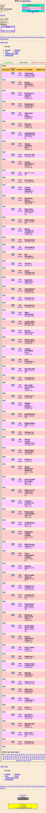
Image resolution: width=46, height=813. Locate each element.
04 (12, 754)
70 (11, 759)
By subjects (28, 37)
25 (9, 756)
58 (30, 757)
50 (15, 757)
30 (19, 756)
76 (22, 759)
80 (30, 759)
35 (28, 756)
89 (19, 760)
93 (26, 760)
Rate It (20, 75)
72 (15, 759)
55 (24, 757)
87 (44, 759)
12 (27, 754)
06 (15, 754)
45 (5, 757)
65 (44, 757)
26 (11, 756)
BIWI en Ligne (5, 37)
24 (7, 756)
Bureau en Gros (26, 9)
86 (42, 759)
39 (36, 756)
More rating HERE (33, 11)
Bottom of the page (18, 37)
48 (11, 757)
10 (23, 754)
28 (15, 756)
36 (30, 756)
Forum (24, 806)
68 (7, 759)
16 (35, 754)
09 (21, 754)
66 (3, 759)
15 (33, 754)
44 (3, 757)
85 (40, 759)
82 (34, 759)
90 (20, 760)
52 (19, 757)
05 (14, 754)
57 (28, 757)
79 (28, 759)
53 (20, 757)
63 (40, 757)
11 (25, 754)
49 (13, 757)
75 (20, 759)
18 (38, 754)
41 (40, 756)
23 (5, 756)
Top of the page (16, 786)
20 (42, 754)
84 (38, 759)
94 (28, 760)
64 (42, 757)
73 (17, 759)
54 (22, 757)
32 (22, 756)
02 (8, 754)
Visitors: (23, 796)
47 (9, 757)
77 (24, 759)
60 (34, 757)
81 (32, 759)
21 (44, 754)
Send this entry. (23, 795)
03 (10, 754)
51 (17, 757)
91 (22, 760)
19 (40, 754)
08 (19, 754)
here (17, 752)
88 (17, 760)
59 (32, 757)
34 (26, 756)
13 (29, 754)
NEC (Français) (6, 9)
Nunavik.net (25, 7)
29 (17, 756)
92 (24, 760)
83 (36, 759)
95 (30, 760)
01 (6, 754)
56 (26, 757)
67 (5, 759)
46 (7, 757)
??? (7, 23)
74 (19, 759)
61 (36, 757)
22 (3, 756)
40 (38, 756)
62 (38, 757)
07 (17, 754)
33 (24, 756)
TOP (2, 42)
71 (13, 759)
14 (31, 754)
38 (34, 756)
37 (32, 756)
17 (37, 754)
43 (44, 756)
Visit (5, 21)
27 (13, 756)
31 (20, 756)
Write (2, 21)
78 (26, 759)
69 (9, 759)
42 (42, 756)
